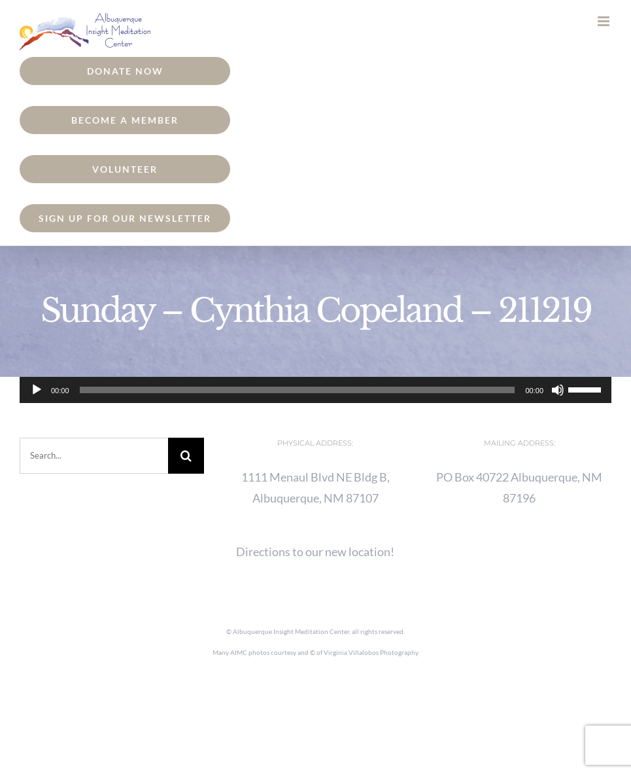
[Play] (36, 389)
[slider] (297, 390)
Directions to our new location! (315, 551)
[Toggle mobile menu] (604, 21)
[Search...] (94, 456)
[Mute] (557, 389)
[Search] (186, 456)
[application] (315, 390)
